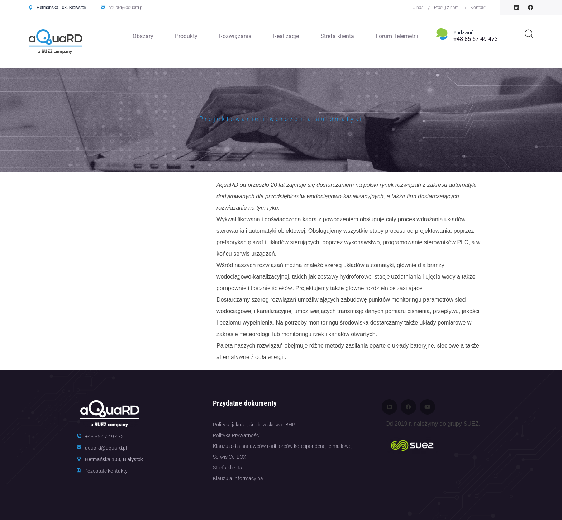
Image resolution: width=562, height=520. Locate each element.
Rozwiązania (235, 36)
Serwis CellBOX (229, 457)
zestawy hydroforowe (344, 276)
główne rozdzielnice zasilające (384, 288)
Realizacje (286, 36)
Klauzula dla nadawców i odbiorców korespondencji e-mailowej (282, 446)
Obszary (143, 36)
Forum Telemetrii (397, 36)
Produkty (186, 36)
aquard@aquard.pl (126, 7)
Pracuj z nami (447, 7)
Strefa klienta (337, 36)
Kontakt (478, 7)
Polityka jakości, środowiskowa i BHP (254, 424)
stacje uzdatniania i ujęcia (407, 276)
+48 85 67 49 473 (475, 39)
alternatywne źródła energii (250, 357)
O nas (418, 7)
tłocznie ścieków (271, 288)
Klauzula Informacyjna (238, 478)
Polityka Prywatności (236, 435)
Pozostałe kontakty (106, 471)
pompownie (231, 288)
